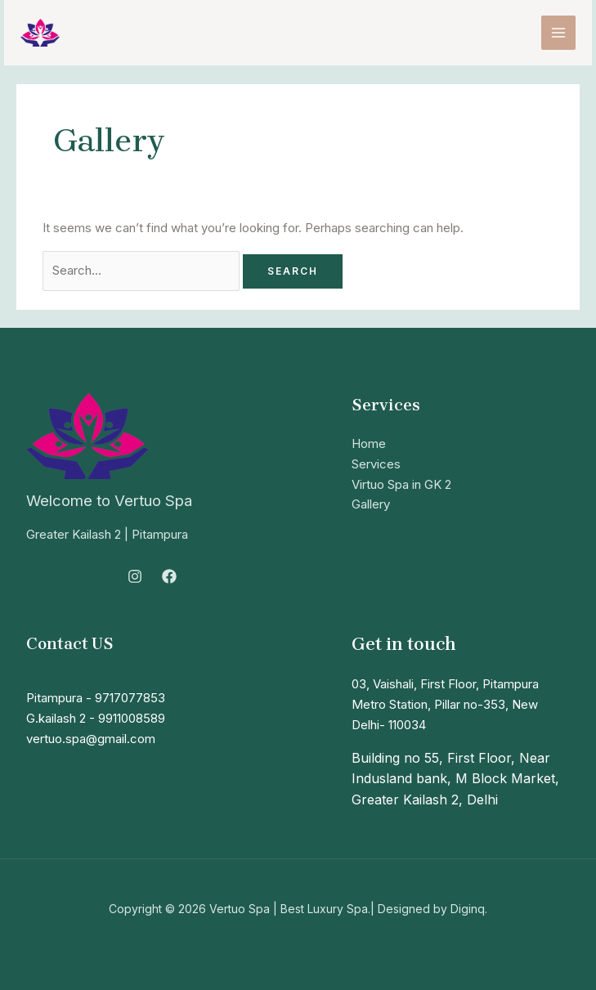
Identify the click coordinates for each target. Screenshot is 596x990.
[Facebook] (169, 576)
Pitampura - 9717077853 (95, 698)
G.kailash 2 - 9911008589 (95, 718)
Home (369, 443)
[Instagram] (135, 576)
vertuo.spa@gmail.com (90, 738)
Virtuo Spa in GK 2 (401, 484)
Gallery (371, 504)
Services (376, 464)
